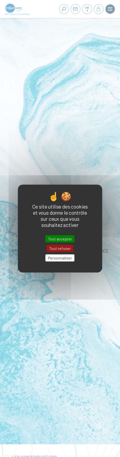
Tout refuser (60, 248)
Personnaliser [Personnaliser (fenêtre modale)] (60, 258)
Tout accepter (60, 238)
